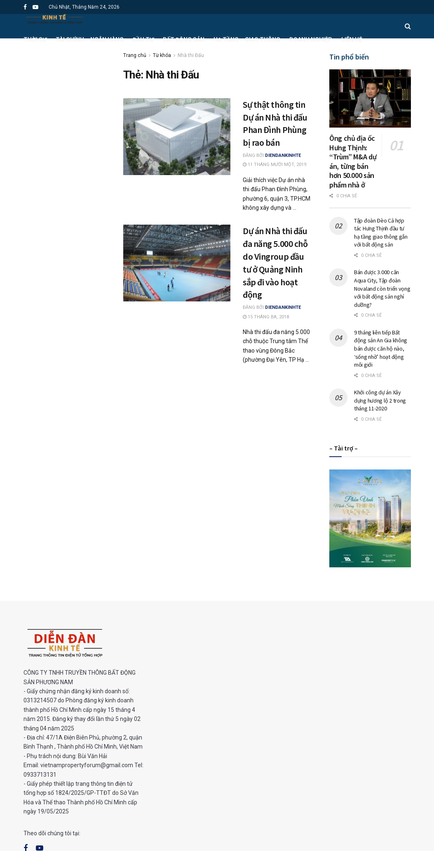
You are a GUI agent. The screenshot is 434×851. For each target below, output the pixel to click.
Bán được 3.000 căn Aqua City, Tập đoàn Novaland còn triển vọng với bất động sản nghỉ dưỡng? (382, 288)
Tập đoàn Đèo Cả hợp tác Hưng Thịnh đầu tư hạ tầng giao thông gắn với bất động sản (381, 233)
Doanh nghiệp (310, 39)
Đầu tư (143, 39)
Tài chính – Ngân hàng (90, 39)
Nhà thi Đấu (191, 55)
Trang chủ (134, 55)
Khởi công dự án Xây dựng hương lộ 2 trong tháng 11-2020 (380, 400)
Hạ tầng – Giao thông (246, 39)
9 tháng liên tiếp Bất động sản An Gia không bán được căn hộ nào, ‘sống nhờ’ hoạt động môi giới (380, 348)
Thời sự (35, 39)
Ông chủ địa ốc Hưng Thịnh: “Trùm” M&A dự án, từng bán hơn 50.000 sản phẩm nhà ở (352, 161)
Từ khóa (162, 55)
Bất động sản (183, 39)
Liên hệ (351, 39)
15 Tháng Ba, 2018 (266, 317)
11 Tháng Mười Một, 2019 (274, 164)
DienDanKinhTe (283, 155)
